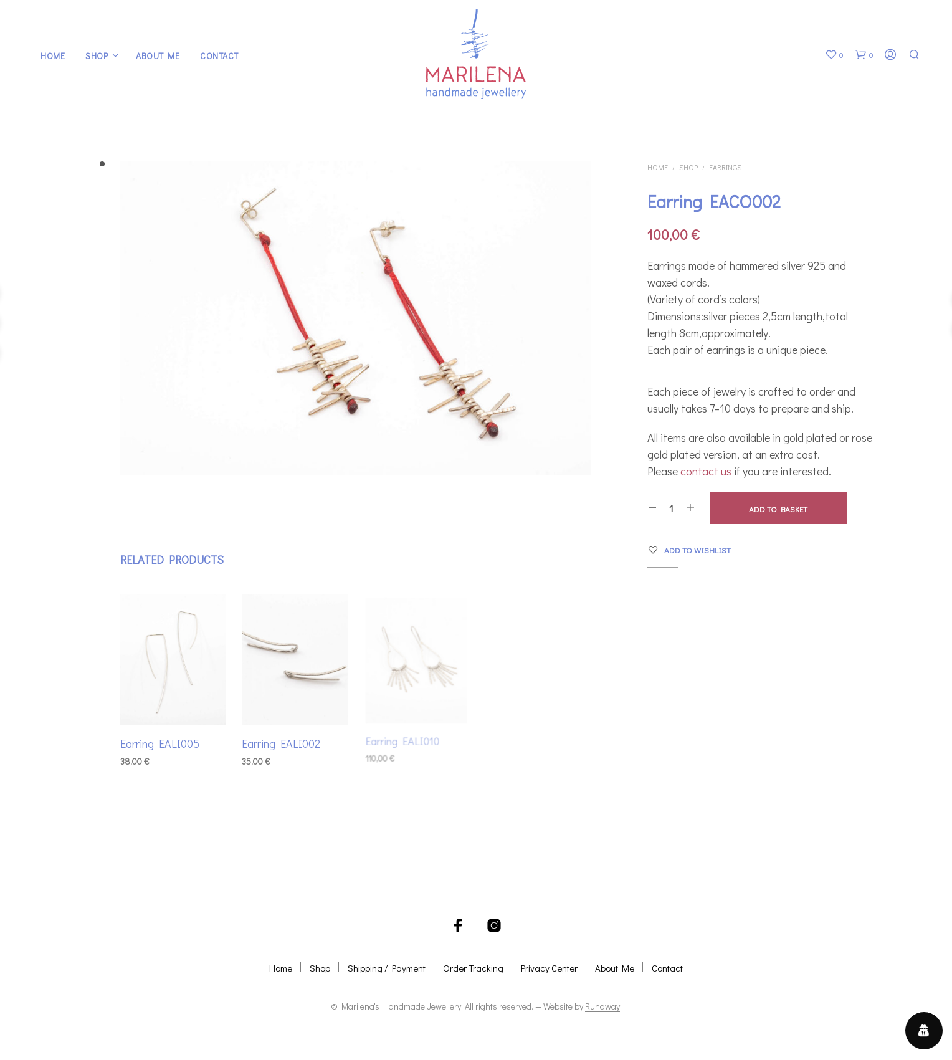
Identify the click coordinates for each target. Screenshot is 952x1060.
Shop (96, 56)
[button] (834, 55)
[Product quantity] (671, 507)
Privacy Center (549, 968)
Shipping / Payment (387, 968)
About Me (157, 56)
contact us (705, 471)
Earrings (725, 167)
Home (52, 56)
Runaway (602, 1006)
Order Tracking (473, 968)
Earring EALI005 (159, 743)
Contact (219, 56)
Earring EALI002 (281, 740)
